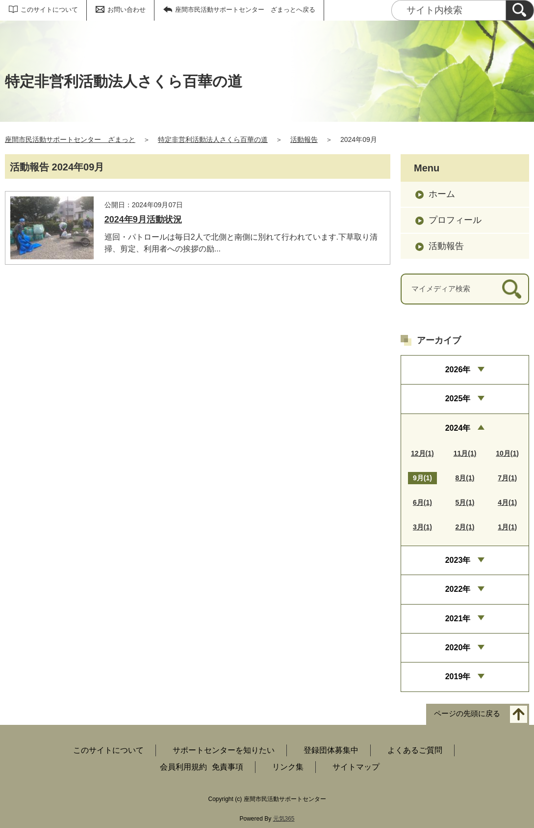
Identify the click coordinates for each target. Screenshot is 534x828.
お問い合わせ (126, 9)
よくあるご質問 (414, 750)
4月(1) (507, 502)
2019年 (458, 676)
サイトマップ (356, 767)
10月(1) (507, 453)
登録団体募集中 (331, 750)
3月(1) (422, 527)
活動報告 (304, 139)
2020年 (458, 647)
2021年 (458, 618)
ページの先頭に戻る (467, 713)
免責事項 (227, 767)
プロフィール (455, 220)
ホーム (442, 194)
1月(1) (507, 527)
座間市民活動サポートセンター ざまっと (70, 139)
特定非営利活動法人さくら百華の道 (213, 139)
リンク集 (288, 767)
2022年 (458, 589)
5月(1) (465, 502)
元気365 (284, 818)
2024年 (458, 428)
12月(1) (422, 453)
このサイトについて (49, 9)
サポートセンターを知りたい (224, 750)
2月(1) (465, 527)
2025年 (458, 398)
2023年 (458, 560)
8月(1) (465, 478)
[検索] (520, 10)
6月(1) (422, 502)
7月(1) (507, 478)
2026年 (458, 369)
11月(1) (465, 453)
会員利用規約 (183, 767)
